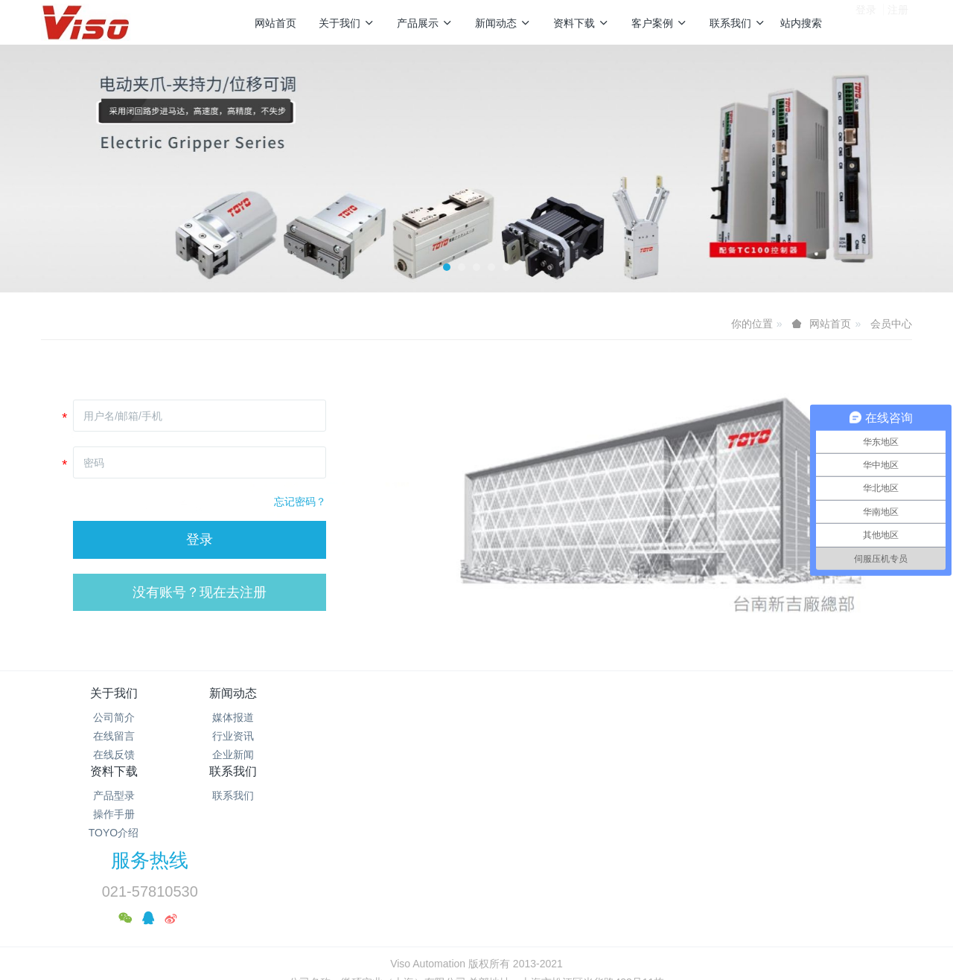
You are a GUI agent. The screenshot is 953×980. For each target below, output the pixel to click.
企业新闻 (259, 754)
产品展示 (425, 23)
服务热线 (730, 703)
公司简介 (114, 717)
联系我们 (737, 23)
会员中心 (891, 324)
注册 (897, 22)
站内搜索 (801, 23)
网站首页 (275, 23)
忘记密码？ (300, 501)
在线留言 (114, 736)
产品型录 (404, 717)
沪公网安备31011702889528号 (483, 900)
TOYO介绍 (404, 754)
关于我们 (346, 23)
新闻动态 (503, 23)
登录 (865, 22)
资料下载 (581, 23)
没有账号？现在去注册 (200, 592)
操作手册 (404, 736)
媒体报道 (259, 717)
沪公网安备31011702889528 (98, 972)
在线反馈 (114, 754)
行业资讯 (259, 736)
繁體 (476, 928)
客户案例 (659, 23)
